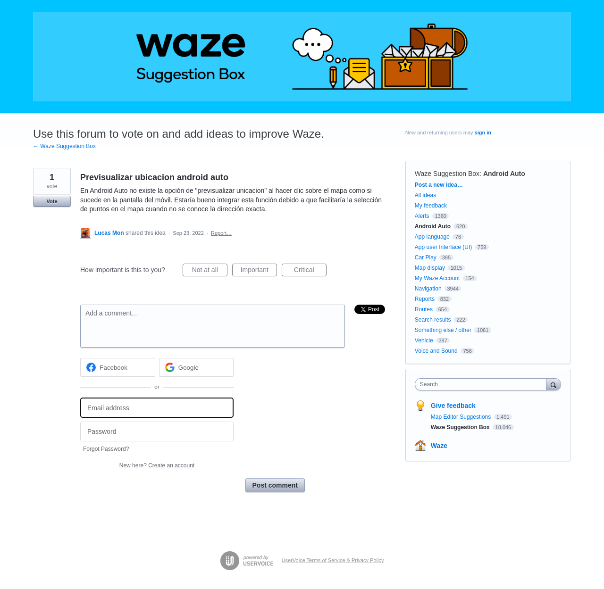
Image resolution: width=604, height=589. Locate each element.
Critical (310, 271)
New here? (156, 465)
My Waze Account (437, 278)
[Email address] (157, 408)
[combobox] (482, 384)
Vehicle (424, 340)
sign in (483, 132)
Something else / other (443, 330)
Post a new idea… (439, 185)
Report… (221, 233)
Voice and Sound (436, 351)
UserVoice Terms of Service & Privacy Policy (333, 560)
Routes (424, 309)
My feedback (431, 205)
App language (432, 236)
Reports (425, 299)
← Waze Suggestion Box (64, 146)
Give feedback (453, 405)
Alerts (422, 216)
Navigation (428, 288)
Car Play (425, 257)
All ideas (425, 195)
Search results (433, 319)
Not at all (209, 271)
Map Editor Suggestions (462, 417)
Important (259, 271)
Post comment (275, 485)
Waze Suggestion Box (447, 173)
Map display (430, 268)
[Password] (157, 432)
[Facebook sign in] (117, 367)
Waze (439, 445)
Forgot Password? (106, 449)
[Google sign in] (196, 367)
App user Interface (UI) (443, 247)
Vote (51, 201)
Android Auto (504, 173)
